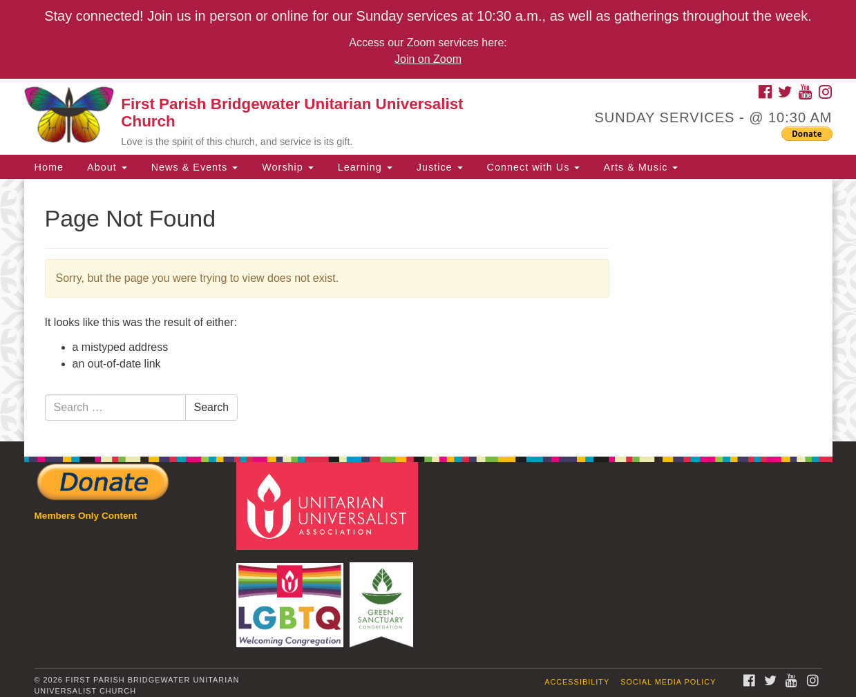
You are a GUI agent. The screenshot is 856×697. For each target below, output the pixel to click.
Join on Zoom (428, 59)
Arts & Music (639, 167)
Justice (438, 167)
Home (49, 167)
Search (211, 407)
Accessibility (576, 682)
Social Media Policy (668, 682)
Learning (363, 167)
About (105, 167)
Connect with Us (532, 167)
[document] (428, 310)
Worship (286, 167)
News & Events (193, 167)
